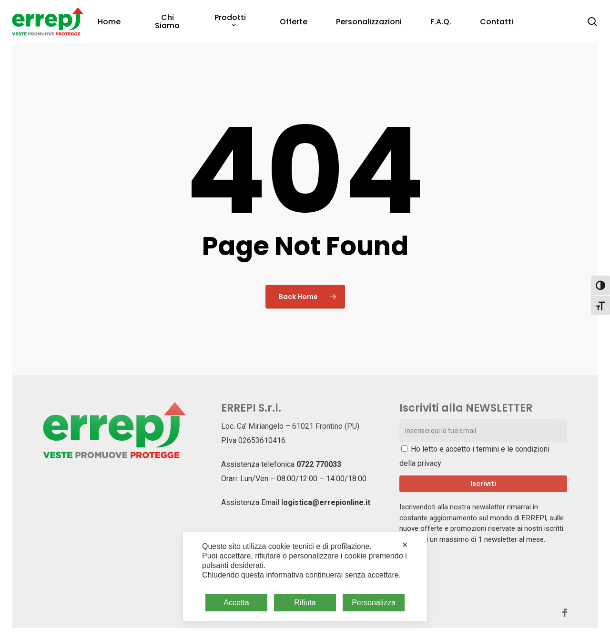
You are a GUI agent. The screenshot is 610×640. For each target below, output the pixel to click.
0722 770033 (318, 464)
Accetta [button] (236, 603)
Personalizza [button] (374, 603)
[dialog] (305, 576)
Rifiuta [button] (304, 603)
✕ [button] (405, 545)
